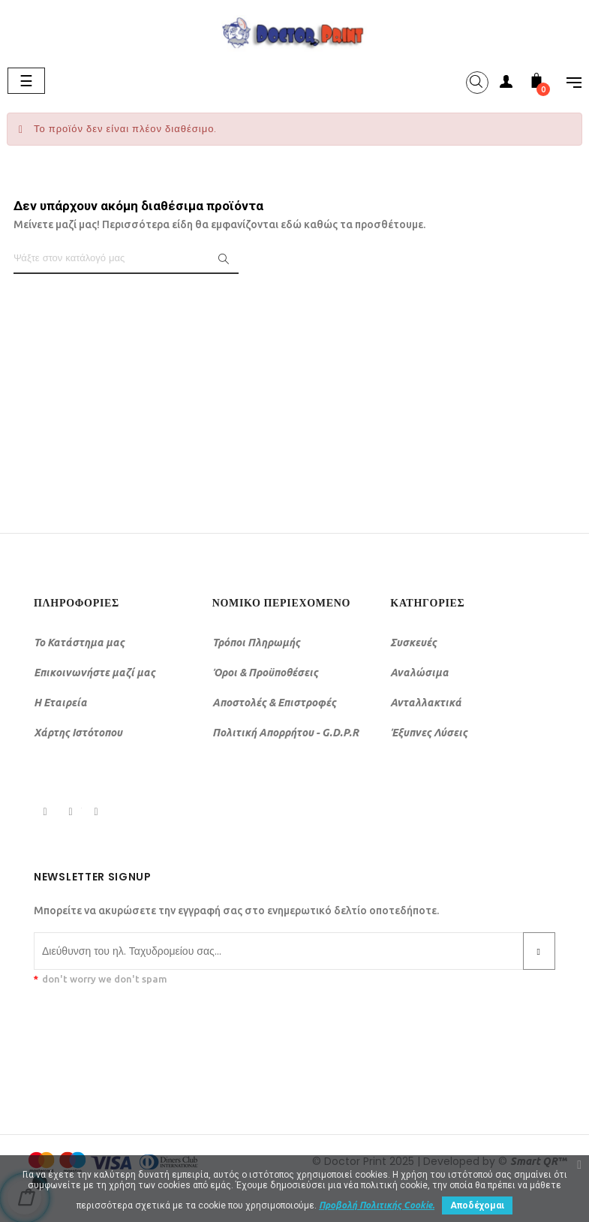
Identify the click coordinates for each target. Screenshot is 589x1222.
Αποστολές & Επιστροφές (274, 703)
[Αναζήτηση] (126, 259)
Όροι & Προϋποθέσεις (265, 673)
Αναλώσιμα (419, 673)
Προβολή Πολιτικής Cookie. (376, 1205)
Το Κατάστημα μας (79, 643)
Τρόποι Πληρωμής (256, 643)
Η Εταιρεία (60, 703)
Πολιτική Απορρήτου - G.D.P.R (285, 733)
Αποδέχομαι (477, 1205)
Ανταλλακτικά (425, 703)
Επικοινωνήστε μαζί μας (94, 673)
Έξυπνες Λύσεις (428, 733)
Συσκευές (413, 643)
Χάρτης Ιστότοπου (78, 733)
